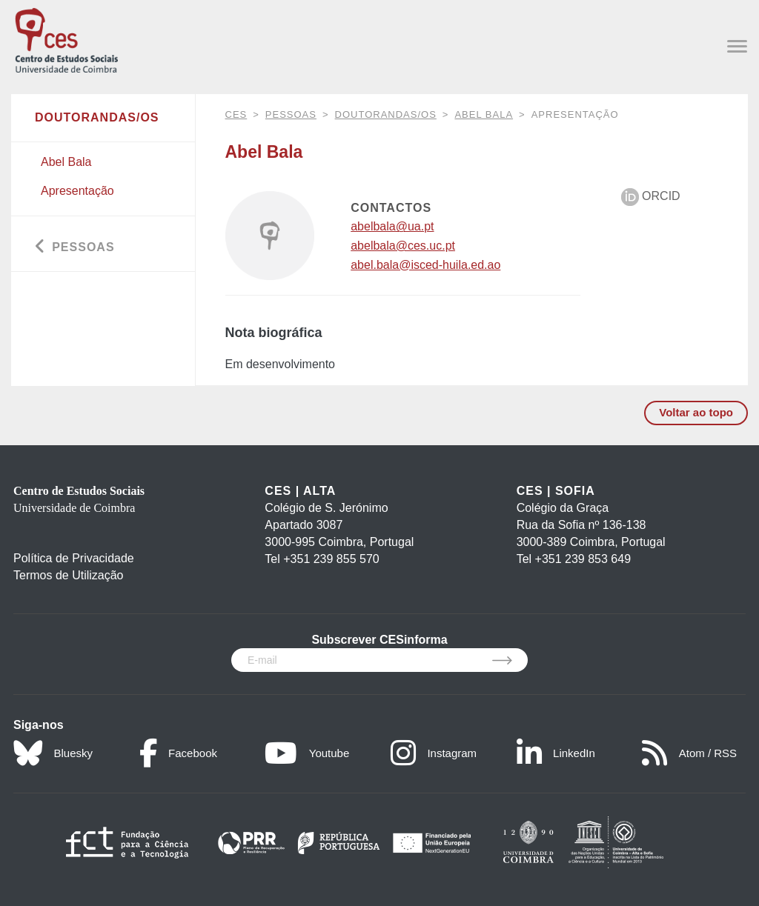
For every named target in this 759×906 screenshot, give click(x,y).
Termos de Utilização (68, 575)
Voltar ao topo (696, 412)
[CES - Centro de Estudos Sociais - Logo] (66, 39)
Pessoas (290, 114)
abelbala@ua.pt (392, 226)
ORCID (650, 196)
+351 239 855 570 (331, 559)
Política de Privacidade (73, 558)
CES (236, 114)
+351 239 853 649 (583, 559)
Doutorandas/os (386, 114)
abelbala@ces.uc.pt (403, 245)
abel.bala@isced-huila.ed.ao (425, 265)
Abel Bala (483, 114)
